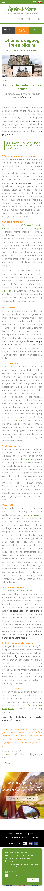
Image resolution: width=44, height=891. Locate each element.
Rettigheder (25, 837)
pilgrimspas (33, 515)
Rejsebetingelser (11, 837)
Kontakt (6, 754)
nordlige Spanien (33, 459)
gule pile (6, 291)
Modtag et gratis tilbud (23, 798)
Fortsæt (32, 879)
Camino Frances (10, 228)
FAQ (35, 29)
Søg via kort (9, 29)
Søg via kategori (22, 31)
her (15, 420)
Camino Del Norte (32, 225)
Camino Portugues (33, 228)
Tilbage (8, 763)
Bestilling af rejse (15, 834)
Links (31, 834)
